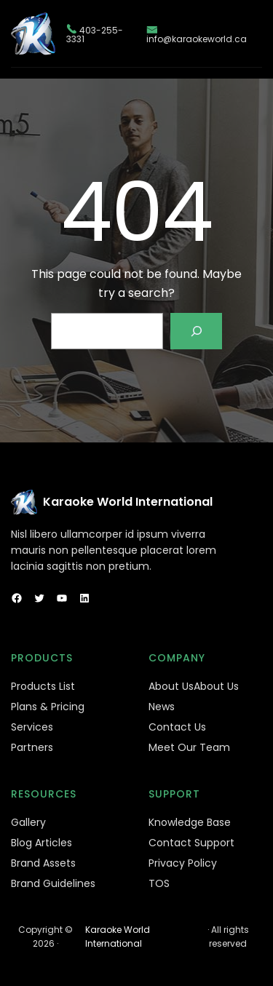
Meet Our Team (189, 747)
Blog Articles (41, 842)
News (162, 706)
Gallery (28, 822)
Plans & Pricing (47, 706)
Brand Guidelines (53, 883)
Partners (32, 747)
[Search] (196, 331)
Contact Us (177, 727)
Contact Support (191, 842)
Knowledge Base (190, 822)
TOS (159, 883)
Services (32, 727)
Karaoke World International (128, 501)
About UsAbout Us (194, 686)
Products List (43, 686)
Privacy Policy (183, 863)
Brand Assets (43, 863)
